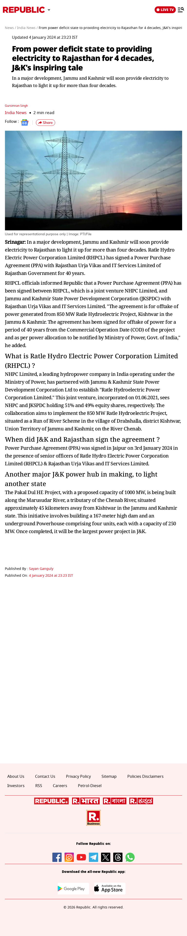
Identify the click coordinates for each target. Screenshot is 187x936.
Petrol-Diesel (90, 786)
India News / (27, 27)
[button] (45, 122)
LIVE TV (165, 9)
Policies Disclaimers (145, 776)
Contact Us (45, 776)
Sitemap (109, 776)
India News (16, 112)
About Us (15, 776)
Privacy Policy (78, 776)
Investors (16, 786)
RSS (38, 786)
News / (10, 27)
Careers (60, 786)
